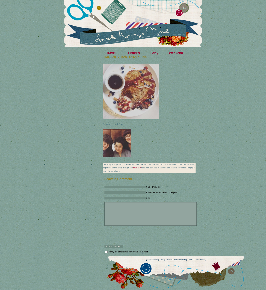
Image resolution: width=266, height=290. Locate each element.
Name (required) (153, 187)
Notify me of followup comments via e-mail (128, 252)
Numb (191, 260)
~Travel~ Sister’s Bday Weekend (143, 53)
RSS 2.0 (137, 168)
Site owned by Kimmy (156, 260)
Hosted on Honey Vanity (177, 260)
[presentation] (132, 235)
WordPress (200, 260)
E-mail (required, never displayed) (161, 192)
